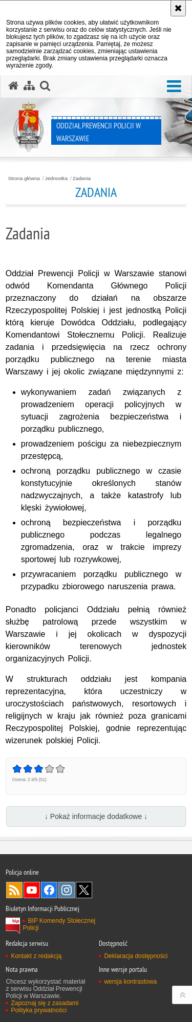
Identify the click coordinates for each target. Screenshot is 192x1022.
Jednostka (56, 178)
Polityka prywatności (39, 1010)
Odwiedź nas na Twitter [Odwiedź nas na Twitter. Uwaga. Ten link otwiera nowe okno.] (84, 890)
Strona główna (24, 178)
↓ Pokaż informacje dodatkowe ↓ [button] (96, 816)
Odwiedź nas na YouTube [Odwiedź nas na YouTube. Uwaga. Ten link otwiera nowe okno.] (32, 890)
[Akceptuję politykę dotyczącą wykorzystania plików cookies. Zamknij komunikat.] (178, 8)
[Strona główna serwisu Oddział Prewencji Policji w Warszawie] (13, 86)
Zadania (82, 178)
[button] (174, 86)
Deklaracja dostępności (135, 956)
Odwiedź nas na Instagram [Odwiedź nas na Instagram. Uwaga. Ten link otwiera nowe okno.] (66, 890)
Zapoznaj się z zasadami (44, 1003)
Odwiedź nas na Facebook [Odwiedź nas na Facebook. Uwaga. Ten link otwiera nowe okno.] (49, 890)
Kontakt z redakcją (36, 956)
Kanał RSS (14, 890)
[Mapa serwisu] (29, 86)
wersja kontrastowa (130, 981)
